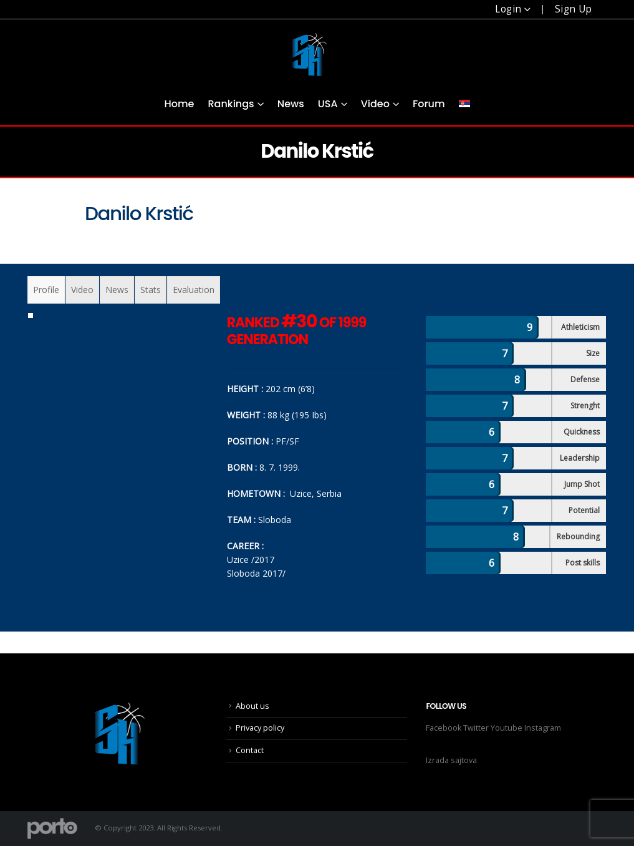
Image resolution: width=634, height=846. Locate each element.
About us (252, 706)
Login (508, 9)
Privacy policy (260, 728)
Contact (250, 750)
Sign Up (573, 9)
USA (328, 104)
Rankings (231, 104)
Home (179, 104)
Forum (429, 104)
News (290, 104)
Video (375, 104)
